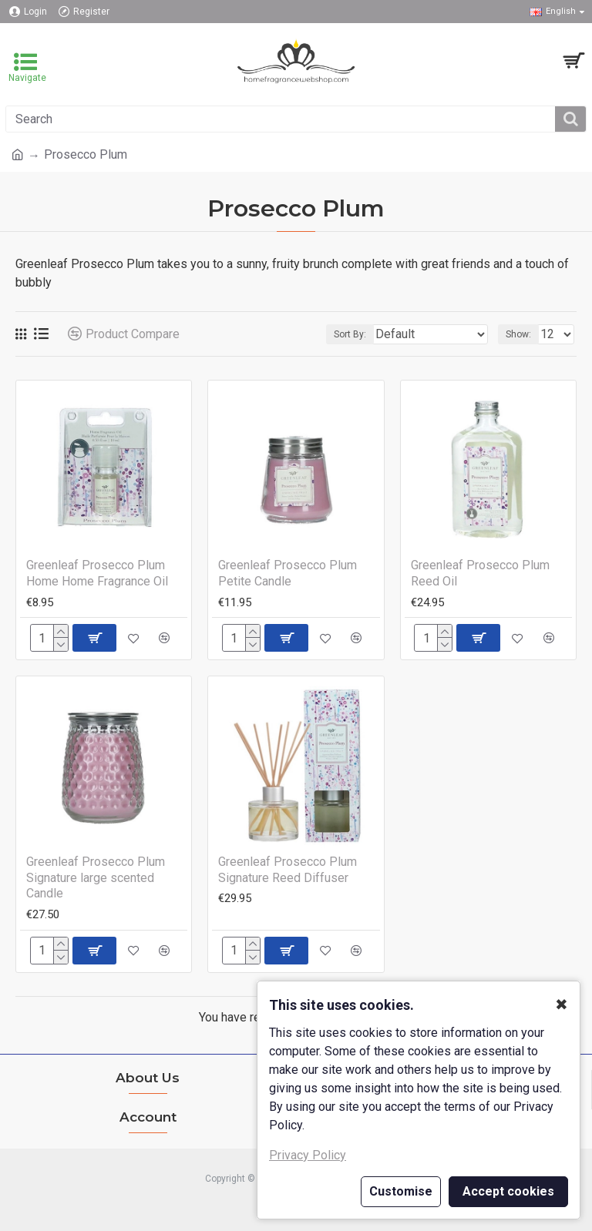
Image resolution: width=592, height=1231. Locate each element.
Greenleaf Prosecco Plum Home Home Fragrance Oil (97, 573)
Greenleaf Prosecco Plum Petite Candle (287, 573)
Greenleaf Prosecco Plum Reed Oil (480, 573)
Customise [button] (400, 1191)
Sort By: (350, 334)
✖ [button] (561, 1004)
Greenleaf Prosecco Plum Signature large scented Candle (95, 877)
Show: (518, 334)
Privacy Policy (307, 1155)
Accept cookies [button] (508, 1191)
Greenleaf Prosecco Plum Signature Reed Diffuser (287, 869)
